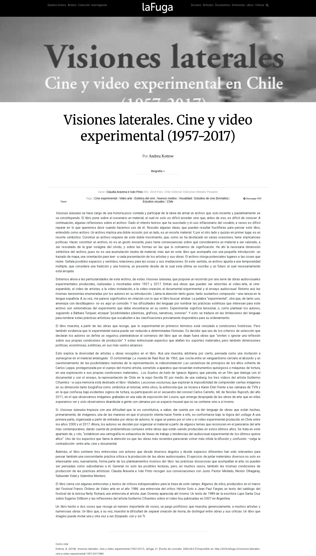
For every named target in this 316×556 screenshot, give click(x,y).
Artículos (208, 5)
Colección (84, 5)
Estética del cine (144, 198)
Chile (170, 201)
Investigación (99, 5)
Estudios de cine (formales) (211, 198)
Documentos (222, 5)
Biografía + (158, 171)
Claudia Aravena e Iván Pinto (124, 191)
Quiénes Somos (57, 5)
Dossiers (196, 5)
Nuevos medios (167, 198)
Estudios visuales (153, 201)
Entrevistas (238, 5)
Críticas (259, 5)
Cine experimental (105, 198)
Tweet (63, 201)
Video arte (125, 198)
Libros (250, 5)
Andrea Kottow (161, 156)
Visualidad (185, 198)
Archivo (72, 5)
